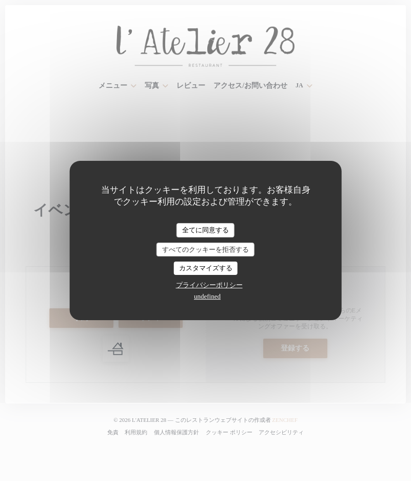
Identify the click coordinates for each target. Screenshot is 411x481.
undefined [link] (207, 296)
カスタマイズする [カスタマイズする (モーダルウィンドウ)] (205, 268)
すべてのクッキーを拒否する (205, 249)
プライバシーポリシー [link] (209, 285)
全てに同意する (205, 230)
